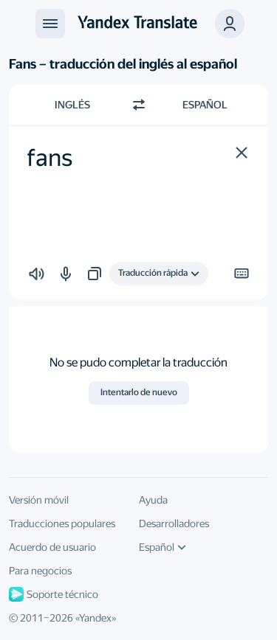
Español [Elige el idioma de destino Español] (205, 105)
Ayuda (153, 500)
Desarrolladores (174, 523)
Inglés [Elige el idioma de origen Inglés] (72, 105)
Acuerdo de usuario (52, 547)
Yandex (95, 618)
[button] (241, 152)
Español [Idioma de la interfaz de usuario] (162, 547)
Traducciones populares (62, 523)
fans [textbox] (49, 158)
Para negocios (40, 571)
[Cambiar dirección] (139, 104)
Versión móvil (39, 500)
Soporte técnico (53, 594)
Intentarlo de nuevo (138, 392)
